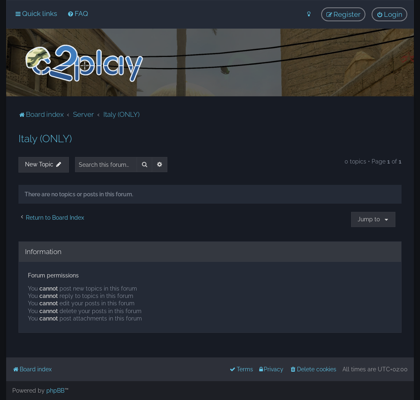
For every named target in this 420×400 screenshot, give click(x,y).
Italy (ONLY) (45, 138)
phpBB (55, 390)
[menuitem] (77, 13)
